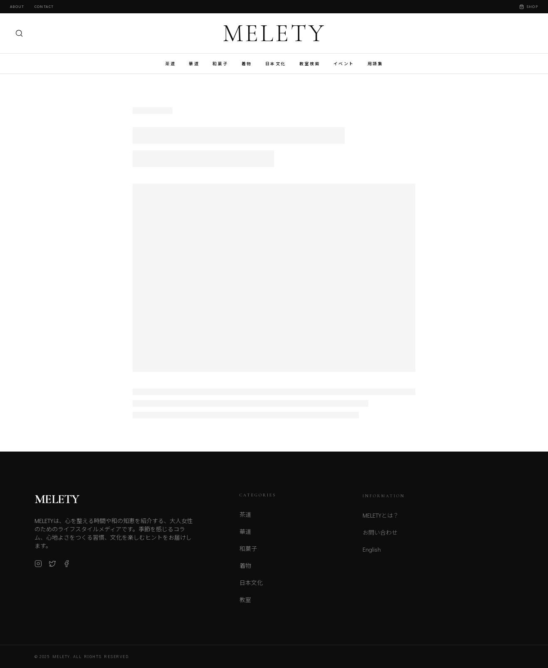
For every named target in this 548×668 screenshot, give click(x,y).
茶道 (170, 63)
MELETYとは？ (381, 520)
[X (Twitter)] (52, 566)
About (17, 6)
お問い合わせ (380, 537)
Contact (44, 6)
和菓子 (220, 63)
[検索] (19, 33)
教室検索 (309, 63)
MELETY (274, 33)
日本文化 (275, 63)
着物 (247, 63)
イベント (343, 63)
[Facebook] (66, 566)
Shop (528, 6)
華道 (194, 63)
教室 (245, 603)
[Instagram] (38, 566)
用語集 (375, 63)
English (372, 554)
